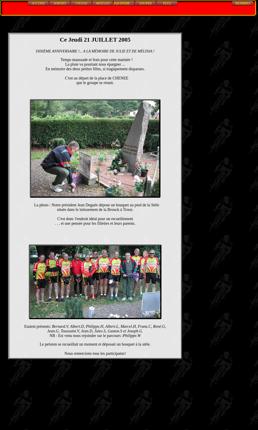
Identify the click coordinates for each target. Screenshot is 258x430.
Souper (145, 3)
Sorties (60, 3)
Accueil (38, 3)
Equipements (124, 3)
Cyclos (81, 3)
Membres (242, 3)
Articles (103, 3)
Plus (167, 3)
